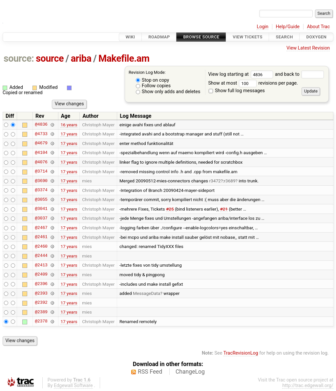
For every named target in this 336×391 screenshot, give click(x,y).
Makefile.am (123, 58)
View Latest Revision (308, 48)
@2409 (41, 275)
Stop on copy (152, 80)
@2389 (41, 312)
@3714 (41, 172)
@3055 (41, 199)
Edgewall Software (73, 385)
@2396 (41, 284)
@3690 (41, 181)
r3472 (215, 180)
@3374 (41, 190)
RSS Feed (150, 371)
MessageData (146, 293)
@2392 (41, 303)
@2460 (41, 246)
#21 (224, 209)
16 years (68, 124)
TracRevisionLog (240, 353)
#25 (170, 209)
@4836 (41, 125)
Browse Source (201, 36)
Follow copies (153, 86)
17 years (68, 133)
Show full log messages (237, 90)
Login (262, 27)
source (50, 58)
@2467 (41, 228)
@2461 (41, 237)
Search (284, 36)
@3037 (41, 218)
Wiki (130, 36)
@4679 (41, 143)
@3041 (41, 209)
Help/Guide (288, 27)
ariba (81, 58)
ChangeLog (190, 371)
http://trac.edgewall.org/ (307, 385)
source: (19, 58)
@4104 (41, 152)
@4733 (41, 134)
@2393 (41, 293)
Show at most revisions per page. (253, 83)
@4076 (41, 162)
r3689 (229, 180)
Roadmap (159, 36)
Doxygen (316, 36)
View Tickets (247, 36)
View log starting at (241, 74)
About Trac (318, 27)
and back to (299, 74)
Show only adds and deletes (168, 91)
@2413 (41, 265)
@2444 (41, 256)
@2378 (41, 321)
